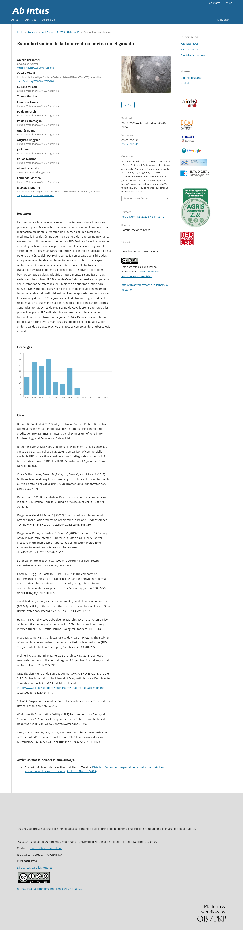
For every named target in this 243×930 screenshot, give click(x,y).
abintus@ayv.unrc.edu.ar (46, 848)
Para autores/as (189, 49)
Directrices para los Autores (34, 867)
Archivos (30, 19)
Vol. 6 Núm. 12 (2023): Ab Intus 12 (60, 32)
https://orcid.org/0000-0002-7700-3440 (35, 81)
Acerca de (49, 19)
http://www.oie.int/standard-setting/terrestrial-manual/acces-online (61, 688)
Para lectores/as (189, 43)
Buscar (223, 19)
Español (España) (191, 78)
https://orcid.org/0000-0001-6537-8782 (35, 195)
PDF (129, 105)
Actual (15, 19)
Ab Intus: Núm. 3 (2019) (82, 771)
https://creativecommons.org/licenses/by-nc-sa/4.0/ (49, 889)
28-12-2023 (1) (130, 144)
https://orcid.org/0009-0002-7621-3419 (35, 67)
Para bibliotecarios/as (192, 55)
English (185, 83)
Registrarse (214, 3)
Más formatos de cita (136, 198)
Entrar (228, 3)
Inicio (20, 32)
